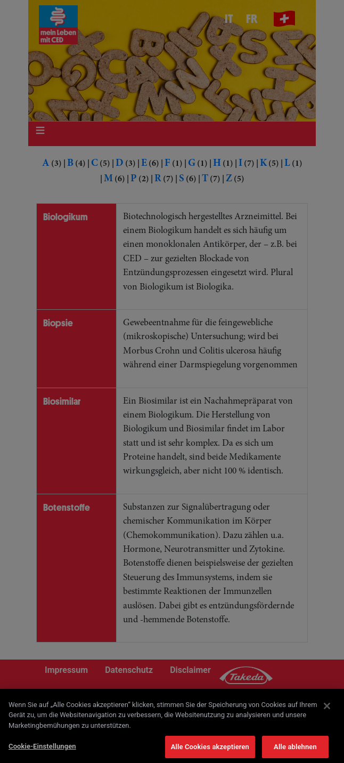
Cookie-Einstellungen (42, 752)
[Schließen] (327, 711)
